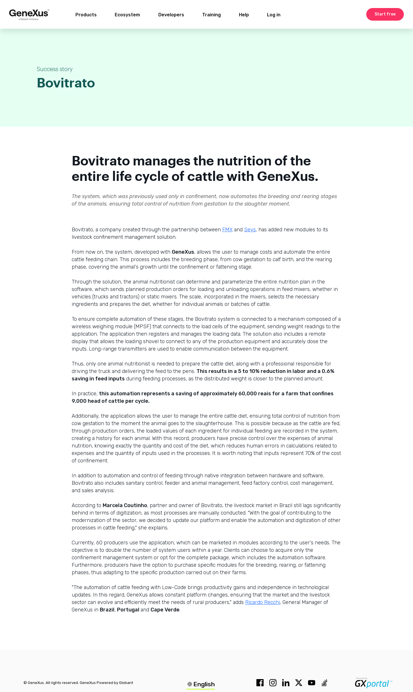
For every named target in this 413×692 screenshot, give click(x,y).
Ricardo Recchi (262, 602)
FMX (227, 229)
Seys (250, 229)
